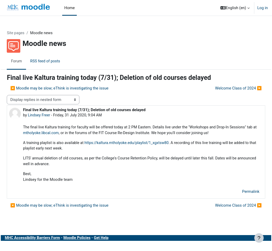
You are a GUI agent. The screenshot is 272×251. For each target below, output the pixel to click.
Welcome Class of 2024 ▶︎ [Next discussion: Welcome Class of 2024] (227, 88)
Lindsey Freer (51, 115)
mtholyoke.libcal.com (82, 133)
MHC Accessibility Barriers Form (44, 245)
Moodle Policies (91, 245)
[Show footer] (259, 238)
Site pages (27, 33)
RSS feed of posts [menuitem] (57, 61)
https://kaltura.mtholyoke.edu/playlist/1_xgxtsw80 (141, 149)
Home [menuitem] (69, 7)
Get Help (115, 245)
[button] (235, 8)
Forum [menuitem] (28, 61)
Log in (262, 7)
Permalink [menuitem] (239, 198)
